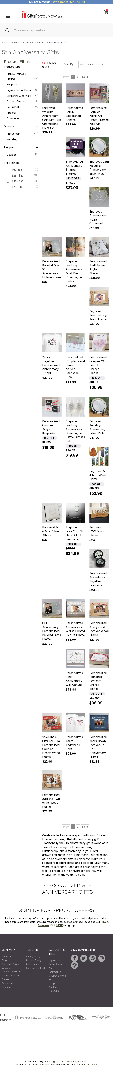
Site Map (6, 987)
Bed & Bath (22, 107)
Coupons (54, 983)
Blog (4, 960)
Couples (22, 154)
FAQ (51, 979)
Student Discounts (54, 989)
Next (85, 77)
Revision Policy (33, 960)
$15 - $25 (17, 170)
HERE (59, 925)
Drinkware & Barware (22, 96)
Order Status (55, 964)
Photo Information (55, 970)
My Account (55, 960)
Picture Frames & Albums (22, 77)
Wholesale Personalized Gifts (11, 970)
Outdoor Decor (22, 101)
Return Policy (32, 964)
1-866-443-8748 (88, 1064)
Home (5, 42)
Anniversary (22, 133)
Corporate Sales (10, 964)
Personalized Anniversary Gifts (27, 42)
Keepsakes (22, 84)
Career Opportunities (9, 981)
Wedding (22, 139)
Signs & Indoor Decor (22, 90)
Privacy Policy (33, 956)
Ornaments (22, 118)
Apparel (22, 112)
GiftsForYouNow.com (44, 1064)
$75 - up (17, 187)
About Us (6, 956)
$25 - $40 (17, 175)
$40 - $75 (18, 181)
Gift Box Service (57, 975)
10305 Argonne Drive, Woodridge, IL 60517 (66, 1061)
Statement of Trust (35, 968)
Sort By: (68, 64)
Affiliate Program (10, 975)
